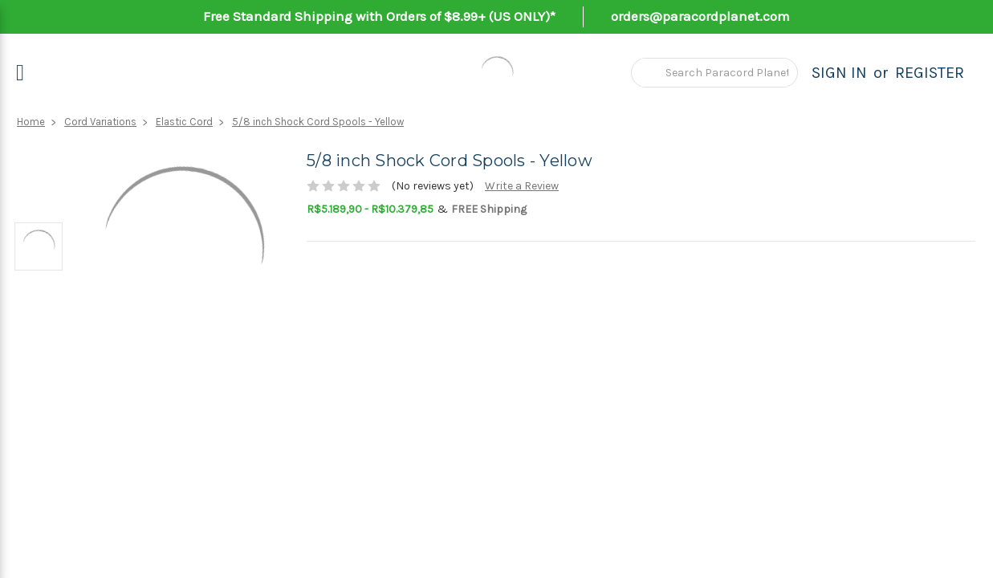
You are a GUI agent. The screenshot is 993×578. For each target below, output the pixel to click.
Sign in (839, 72)
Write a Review (522, 186)
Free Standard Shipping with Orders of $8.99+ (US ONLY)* (379, 16)
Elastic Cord (184, 122)
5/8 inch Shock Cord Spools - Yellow (318, 122)
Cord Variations (100, 122)
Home (31, 122)
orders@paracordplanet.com (700, 16)
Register (929, 72)
